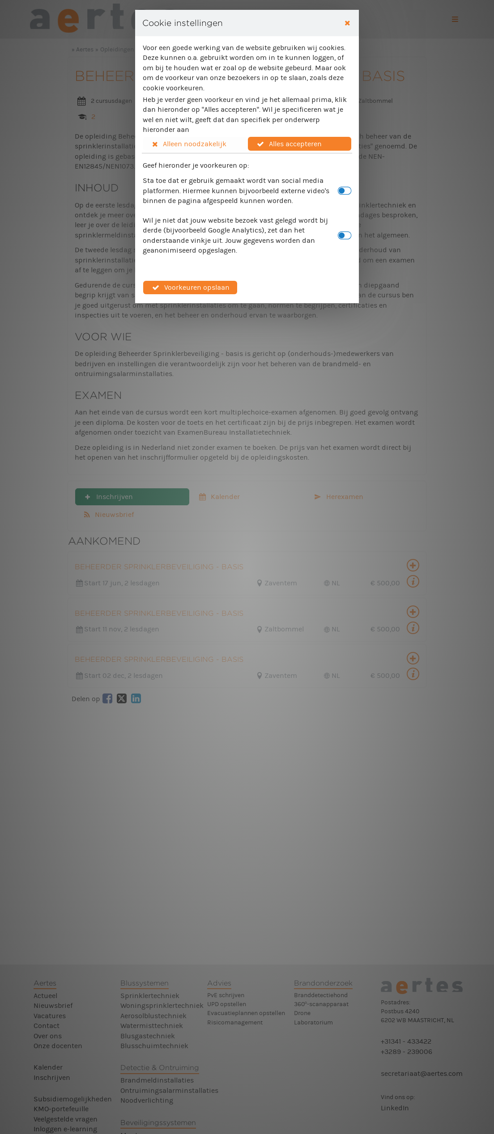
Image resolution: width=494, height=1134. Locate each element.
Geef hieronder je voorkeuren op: (196, 165)
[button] (195, 143)
